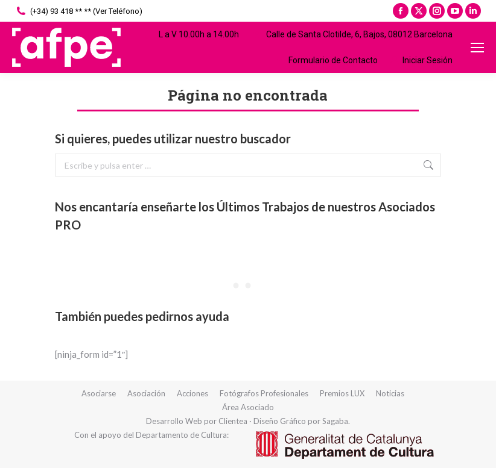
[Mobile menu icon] (477, 47)
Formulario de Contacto (325, 60)
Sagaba (335, 421)
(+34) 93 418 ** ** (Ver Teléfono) (78, 11)
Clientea (232, 421)
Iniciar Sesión (421, 60)
